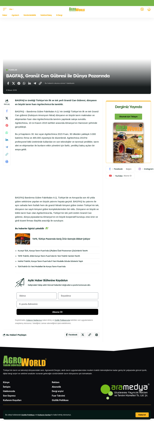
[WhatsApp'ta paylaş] (24, 83)
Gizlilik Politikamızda (64, 322)
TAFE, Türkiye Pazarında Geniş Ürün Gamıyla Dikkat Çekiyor (61, 239)
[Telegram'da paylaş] (35, 83)
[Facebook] (120, 169)
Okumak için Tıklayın (128, 117)
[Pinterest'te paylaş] (19, 83)
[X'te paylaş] (13, 83)
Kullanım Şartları (45, 415)
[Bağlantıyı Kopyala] (40, 83)
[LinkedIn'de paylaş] (29, 83)
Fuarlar (13, 70)
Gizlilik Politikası (28, 415)
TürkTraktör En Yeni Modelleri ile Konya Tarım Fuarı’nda (41, 266)
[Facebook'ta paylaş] (8, 83)
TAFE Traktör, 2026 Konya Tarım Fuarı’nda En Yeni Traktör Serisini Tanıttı (49, 256)
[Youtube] (120, 176)
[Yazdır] (6, 161)
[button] (142, 414)
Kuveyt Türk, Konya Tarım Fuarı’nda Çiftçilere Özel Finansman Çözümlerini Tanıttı (53, 251)
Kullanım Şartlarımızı (34, 322)
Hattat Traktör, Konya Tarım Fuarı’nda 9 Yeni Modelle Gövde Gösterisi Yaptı (50, 261)
